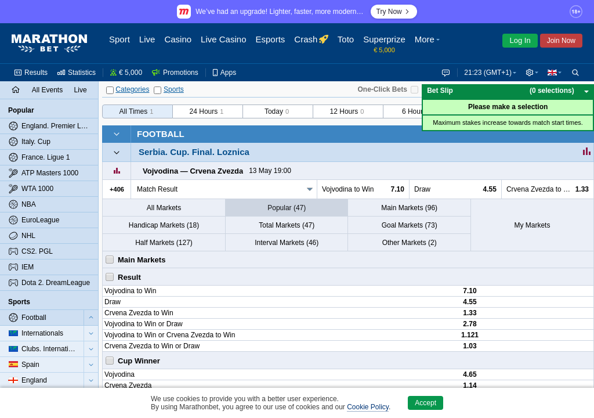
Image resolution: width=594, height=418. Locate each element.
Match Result (157, 189)
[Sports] (157, 90)
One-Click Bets (382, 89)
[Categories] (110, 90)
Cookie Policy (368, 407)
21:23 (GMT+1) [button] (485, 73)
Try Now (393, 12)
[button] (428, 43)
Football (160, 134)
